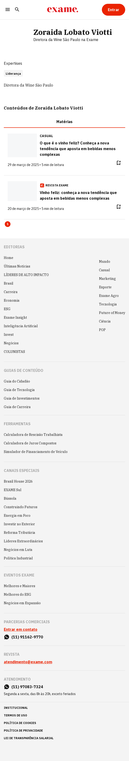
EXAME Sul (12, 490)
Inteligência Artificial (21, 326)
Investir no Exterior (19, 524)
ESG (7, 309)
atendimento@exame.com (28, 662)
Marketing (107, 279)
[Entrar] (113, 10)
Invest (9, 334)
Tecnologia (108, 304)
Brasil (8, 283)
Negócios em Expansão (22, 603)
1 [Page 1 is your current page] (8, 224)
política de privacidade (23, 730)
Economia (12, 300)
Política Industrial (18, 558)
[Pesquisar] (17, 10)
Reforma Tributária (19, 532)
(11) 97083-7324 (27, 686)
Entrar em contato (20, 629)
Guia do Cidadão (17, 381)
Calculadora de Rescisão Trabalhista (33, 435)
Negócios (11, 343)
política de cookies (20, 723)
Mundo (104, 261)
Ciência (105, 321)
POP (102, 330)
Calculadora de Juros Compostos (30, 443)
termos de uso (15, 715)
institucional (16, 708)
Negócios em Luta (18, 550)
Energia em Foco (17, 515)
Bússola (10, 498)
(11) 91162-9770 (27, 637)
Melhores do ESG (17, 594)
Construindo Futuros (20, 507)
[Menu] (7, 10)
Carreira (11, 292)
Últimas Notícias (17, 266)
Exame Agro (109, 296)
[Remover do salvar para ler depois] (118, 163)
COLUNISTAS (14, 352)
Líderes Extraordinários (23, 541)
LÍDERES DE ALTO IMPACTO (26, 275)
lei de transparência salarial (29, 738)
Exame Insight (15, 317)
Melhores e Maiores (19, 586)
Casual (104, 270)
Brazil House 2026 (18, 481)
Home (8, 258)
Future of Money (112, 313)
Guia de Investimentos (22, 398)
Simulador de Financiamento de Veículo (36, 452)
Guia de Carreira (17, 407)
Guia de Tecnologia (19, 390)
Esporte (105, 287)
